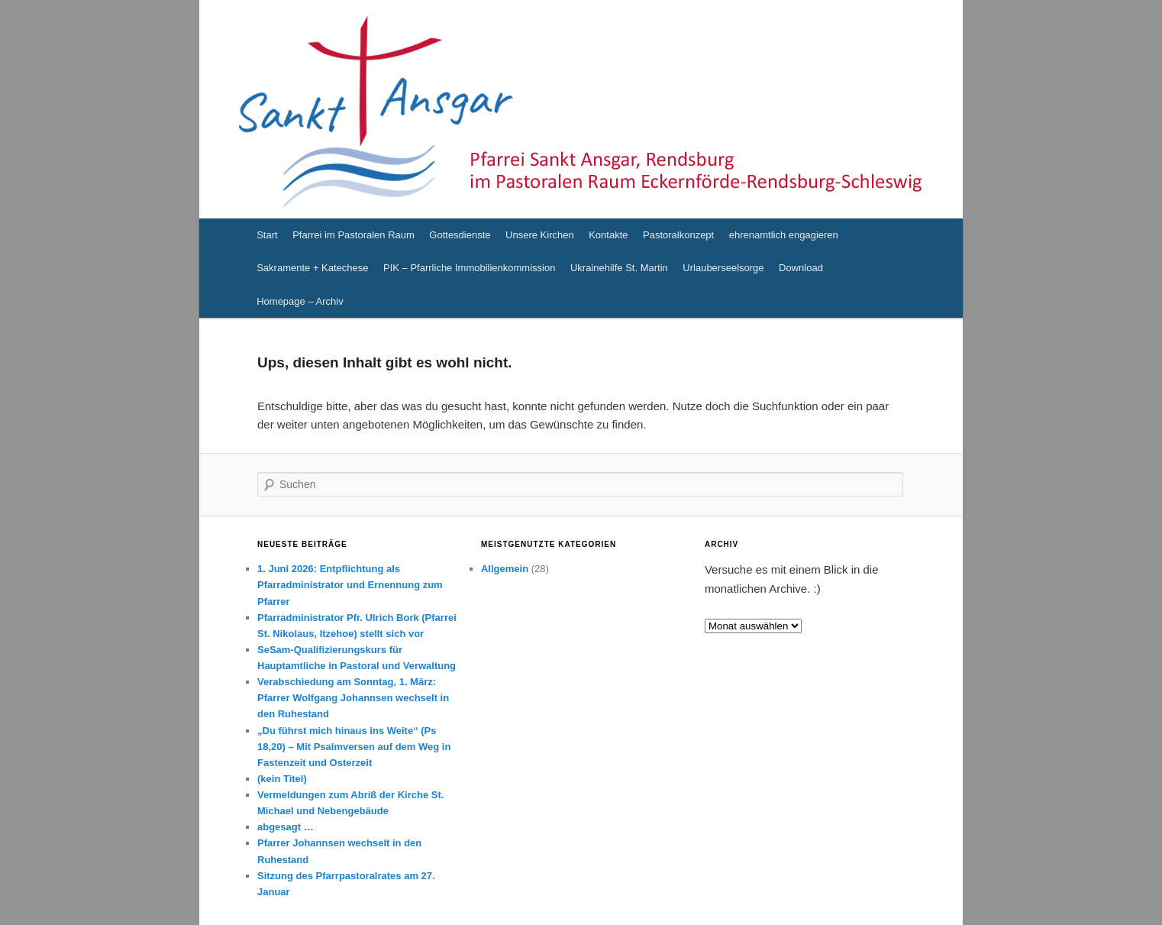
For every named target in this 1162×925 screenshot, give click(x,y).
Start (267, 235)
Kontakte (608, 235)
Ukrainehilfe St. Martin (619, 267)
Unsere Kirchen (539, 235)
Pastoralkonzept (678, 235)
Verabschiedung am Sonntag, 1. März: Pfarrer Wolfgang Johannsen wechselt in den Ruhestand (353, 698)
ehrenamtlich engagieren (783, 235)
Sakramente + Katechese (312, 267)
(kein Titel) (282, 778)
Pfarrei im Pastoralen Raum (353, 235)
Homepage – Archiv (300, 301)
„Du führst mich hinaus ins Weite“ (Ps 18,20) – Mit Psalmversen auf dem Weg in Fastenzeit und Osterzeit (353, 746)
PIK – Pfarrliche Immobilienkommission (469, 267)
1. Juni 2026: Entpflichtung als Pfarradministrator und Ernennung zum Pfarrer (350, 584)
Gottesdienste (459, 235)
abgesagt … (285, 827)
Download (801, 267)
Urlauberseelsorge (723, 267)
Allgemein (504, 568)
